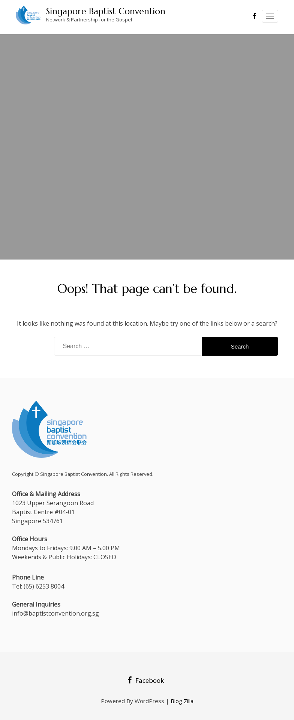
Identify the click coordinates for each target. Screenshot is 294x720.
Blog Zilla (182, 701)
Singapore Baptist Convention (105, 11)
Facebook (146, 680)
